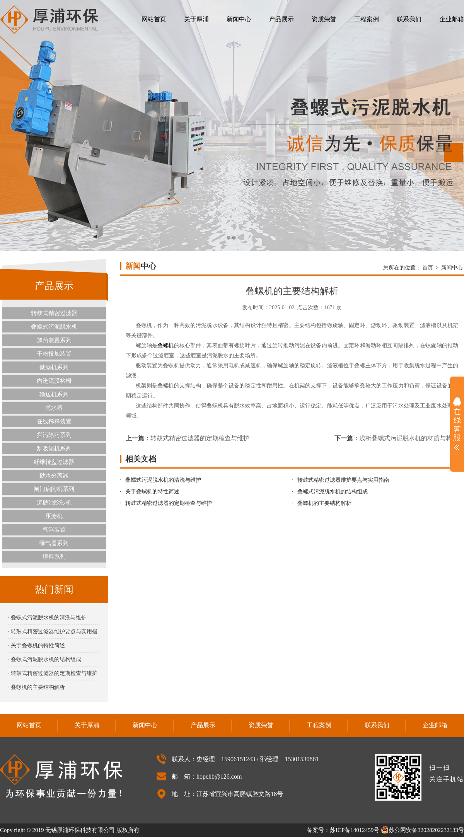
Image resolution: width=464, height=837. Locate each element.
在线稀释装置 (54, 421)
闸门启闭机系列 (54, 489)
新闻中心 (239, 19)
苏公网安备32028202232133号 (422, 830)
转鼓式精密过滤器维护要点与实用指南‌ (343, 480)
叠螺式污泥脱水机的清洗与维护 (163, 480)
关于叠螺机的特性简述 (152, 491)
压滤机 (54, 516)
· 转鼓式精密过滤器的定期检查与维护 (52, 673)
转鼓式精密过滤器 (54, 313)
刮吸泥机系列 (54, 448)
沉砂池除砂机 (54, 502)
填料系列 (54, 557)
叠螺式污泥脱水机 (54, 327)
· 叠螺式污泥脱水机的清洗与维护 (47, 618)
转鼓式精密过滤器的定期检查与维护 (199, 438)
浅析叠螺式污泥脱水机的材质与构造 (408, 438)
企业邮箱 (451, 19)
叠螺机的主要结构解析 (324, 503)
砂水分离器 (53, 475)
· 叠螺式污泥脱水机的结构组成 (44, 659)
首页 (427, 268)
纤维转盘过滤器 (54, 462)
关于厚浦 (196, 19)
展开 (457, 423)
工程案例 (366, 19)
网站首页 (154, 19)
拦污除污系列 (54, 435)
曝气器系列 (53, 543)
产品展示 (281, 19)
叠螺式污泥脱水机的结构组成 (332, 491)
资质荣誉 (324, 19)
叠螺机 (165, 345)
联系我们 (409, 19)
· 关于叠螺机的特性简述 (36, 645)
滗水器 (54, 408)
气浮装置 (54, 530)
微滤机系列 (53, 367)
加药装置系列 (54, 340)
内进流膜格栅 (54, 381)
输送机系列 (53, 394)
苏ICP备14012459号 (354, 830)
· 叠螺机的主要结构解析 (36, 687)
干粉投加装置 (54, 354)
